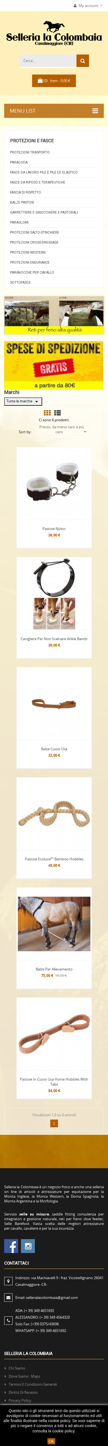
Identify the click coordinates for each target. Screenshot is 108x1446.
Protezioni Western (27, 252)
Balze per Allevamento (54, 969)
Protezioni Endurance (30, 262)
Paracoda (19, 162)
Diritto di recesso (23, 1392)
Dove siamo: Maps (25, 1376)
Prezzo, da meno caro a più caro (62, 429)
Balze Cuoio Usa (54, 748)
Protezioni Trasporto (30, 152)
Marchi (11, 392)
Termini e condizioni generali (33, 1384)
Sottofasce (20, 282)
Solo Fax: (37, 1323)
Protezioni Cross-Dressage (34, 242)
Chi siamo (17, 1368)
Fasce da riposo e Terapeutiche (37, 182)
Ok (51, 1441)
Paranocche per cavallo (32, 272)
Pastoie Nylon (54, 528)
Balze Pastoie (22, 202)
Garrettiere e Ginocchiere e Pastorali (44, 212)
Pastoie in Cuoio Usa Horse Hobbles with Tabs (54, 1082)
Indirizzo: (59, 1281)
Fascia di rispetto (25, 192)
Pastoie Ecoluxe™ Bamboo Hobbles (54, 858)
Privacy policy (20, 1400)
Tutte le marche (23, 401)
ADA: (34, 1310)
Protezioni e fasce (32, 140)
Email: (46, 1297)
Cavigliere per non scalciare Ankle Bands (54, 638)
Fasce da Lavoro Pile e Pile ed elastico (44, 172)
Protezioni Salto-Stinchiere (34, 232)
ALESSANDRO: (43, 1317)
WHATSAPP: (40, 1330)
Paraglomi (19, 222)
